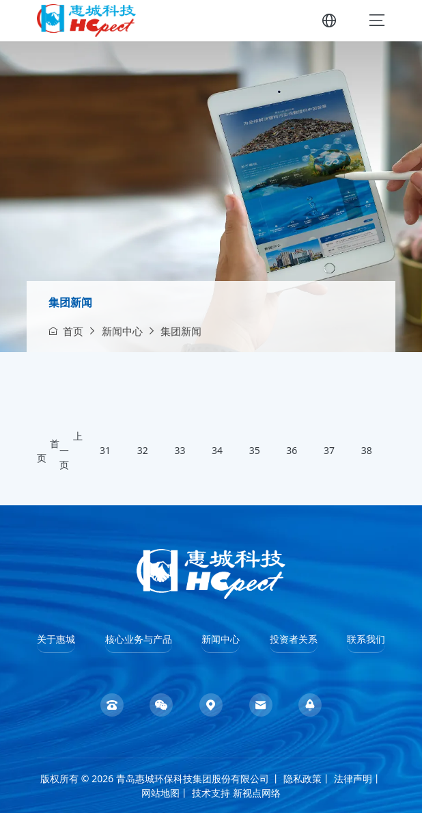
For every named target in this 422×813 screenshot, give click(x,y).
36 (291, 450)
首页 (65, 331)
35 (254, 450)
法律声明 (353, 778)
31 (105, 450)
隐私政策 (302, 778)
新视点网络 (257, 792)
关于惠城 (56, 638)
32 (142, 450)
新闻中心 (122, 331)
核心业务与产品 (138, 638)
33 (179, 450)
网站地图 (160, 792)
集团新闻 (70, 302)
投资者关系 (294, 638)
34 (217, 450)
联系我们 (366, 638)
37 (329, 450)
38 (366, 450)
